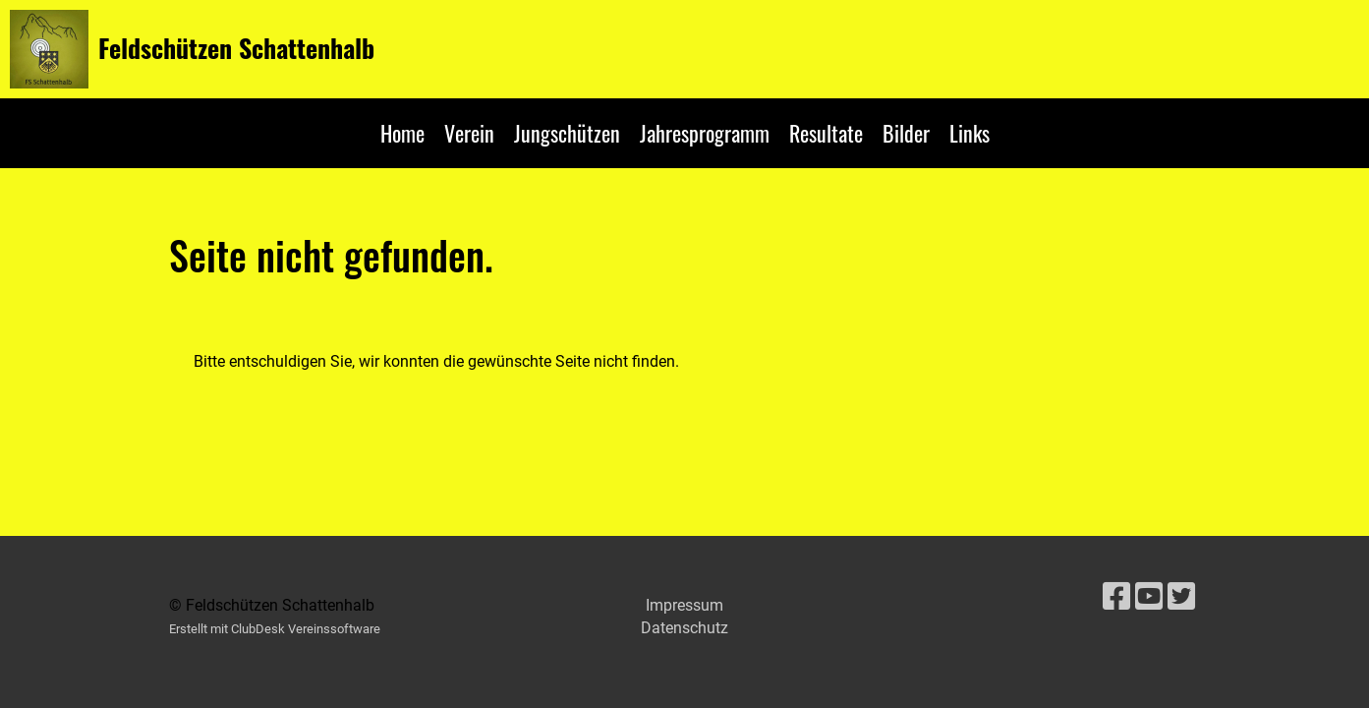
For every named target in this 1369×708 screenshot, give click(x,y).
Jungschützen (567, 132)
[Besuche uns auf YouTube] (1149, 597)
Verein (469, 132)
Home (402, 132)
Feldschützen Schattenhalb (236, 48)
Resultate (826, 132)
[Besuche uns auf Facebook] (1116, 597)
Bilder (906, 132)
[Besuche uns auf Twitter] (1181, 597)
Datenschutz (684, 628)
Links (969, 132)
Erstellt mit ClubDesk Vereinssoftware (274, 628)
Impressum (684, 605)
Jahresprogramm (705, 132)
